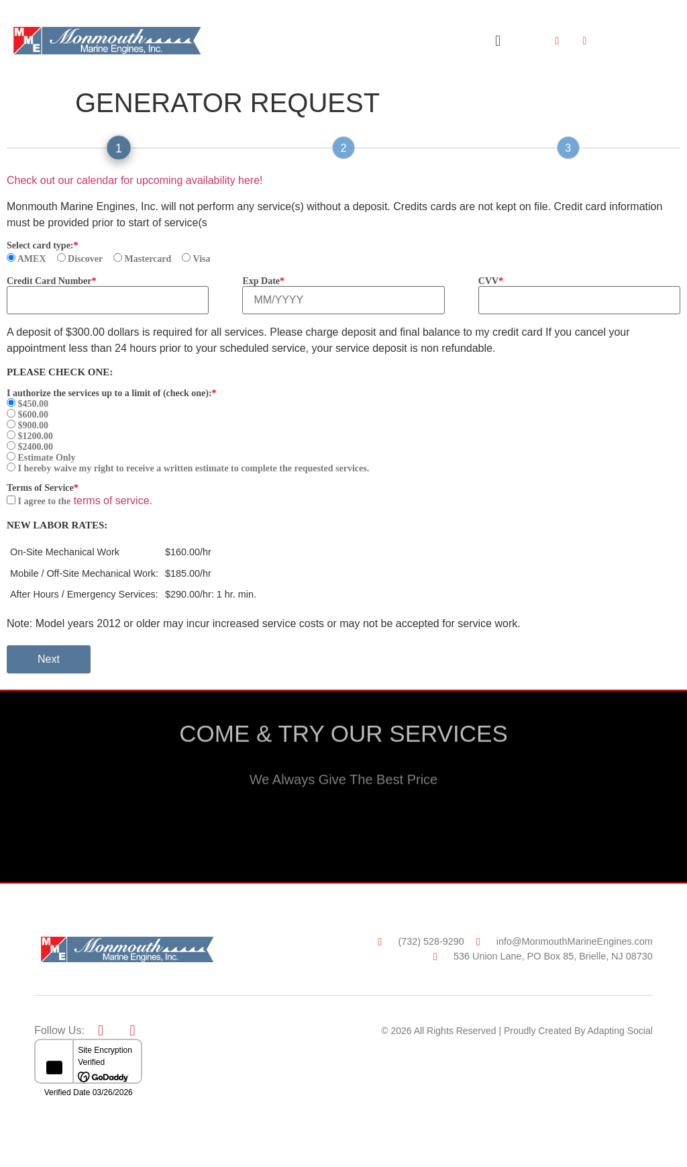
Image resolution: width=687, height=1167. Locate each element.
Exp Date (261, 281)
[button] (497, 41)
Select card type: (40, 245)
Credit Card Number (49, 281)
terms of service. (113, 500)
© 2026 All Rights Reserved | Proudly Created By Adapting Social (517, 1030)
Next (49, 659)
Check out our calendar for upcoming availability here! (135, 180)
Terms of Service (40, 488)
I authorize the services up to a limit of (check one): (109, 393)
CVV (488, 281)
